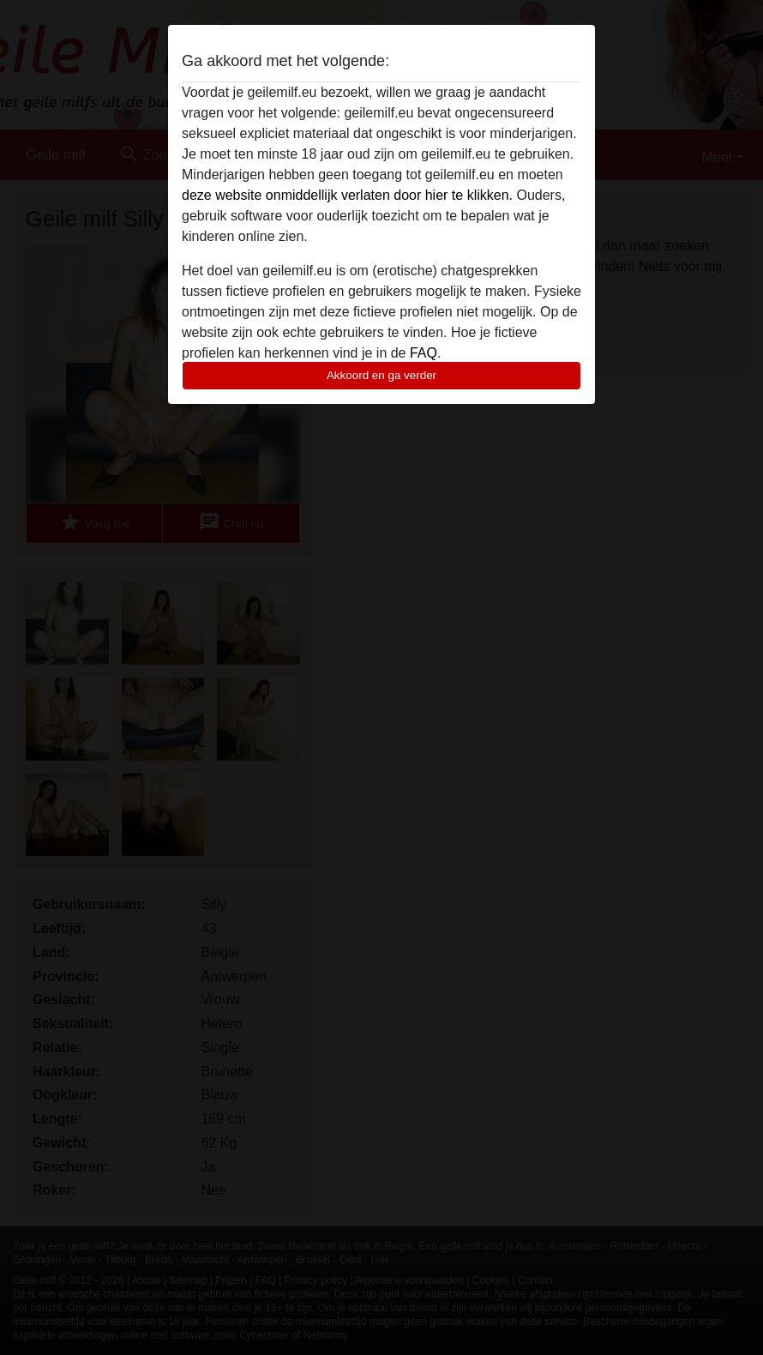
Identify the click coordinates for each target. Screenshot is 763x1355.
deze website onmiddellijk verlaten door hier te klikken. (347, 195)
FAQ (423, 353)
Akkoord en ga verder (381, 375)
